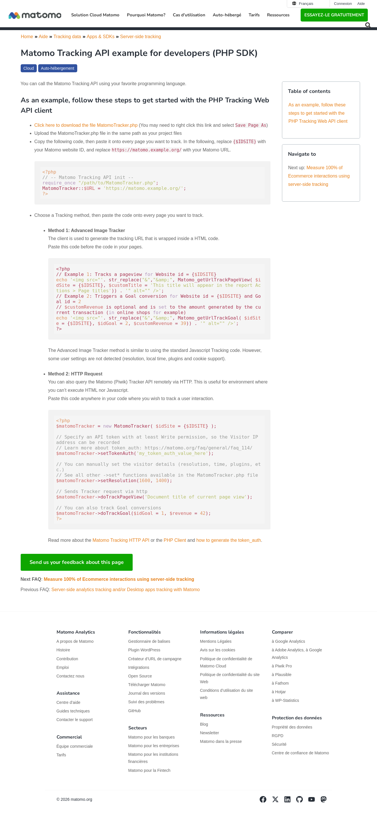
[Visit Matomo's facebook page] (266, 801)
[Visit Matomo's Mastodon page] (326, 801)
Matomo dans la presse (221, 741)
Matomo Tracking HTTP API (120, 540)
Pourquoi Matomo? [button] (146, 15)
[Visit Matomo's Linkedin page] (290, 801)
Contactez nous (70, 676)
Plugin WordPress (144, 650)
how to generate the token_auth (228, 540)
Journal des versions (146, 693)
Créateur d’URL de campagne (154, 659)
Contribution (67, 659)
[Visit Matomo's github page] (302, 801)
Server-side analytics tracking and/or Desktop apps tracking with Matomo (125, 589)
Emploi (63, 667)
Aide (361, 3)
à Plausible (282, 674)
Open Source (140, 676)
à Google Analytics (288, 641)
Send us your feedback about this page (77, 562)
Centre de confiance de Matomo (300, 753)
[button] (368, 25)
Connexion (343, 3)
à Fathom (280, 683)
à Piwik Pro (282, 666)
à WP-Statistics (285, 700)
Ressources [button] (278, 15)
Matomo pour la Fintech (149, 770)
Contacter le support (75, 719)
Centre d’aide (68, 702)
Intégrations (138, 667)
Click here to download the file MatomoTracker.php (86, 125)
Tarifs (254, 15)
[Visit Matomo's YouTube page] (314, 801)
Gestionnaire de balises (149, 641)
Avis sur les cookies (217, 650)
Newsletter (209, 733)
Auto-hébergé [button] (227, 15)
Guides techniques (73, 711)
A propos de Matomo (75, 641)
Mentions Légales (216, 641)
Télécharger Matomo (146, 684)
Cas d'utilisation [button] (189, 15)
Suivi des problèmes (146, 702)
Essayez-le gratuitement (334, 15)
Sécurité (279, 744)
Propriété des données (292, 727)
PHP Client (175, 540)
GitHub (134, 710)
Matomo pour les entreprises (153, 745)
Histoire (63, 650)
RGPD (277, 735)
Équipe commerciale (75, 746)
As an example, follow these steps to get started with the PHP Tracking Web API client (318, 113)
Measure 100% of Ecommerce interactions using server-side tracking (119, 579)
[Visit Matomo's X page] (278, 801)
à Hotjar (279, 692)
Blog (204, 724)
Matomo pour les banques (151, 737)
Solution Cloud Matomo (95, 15)
